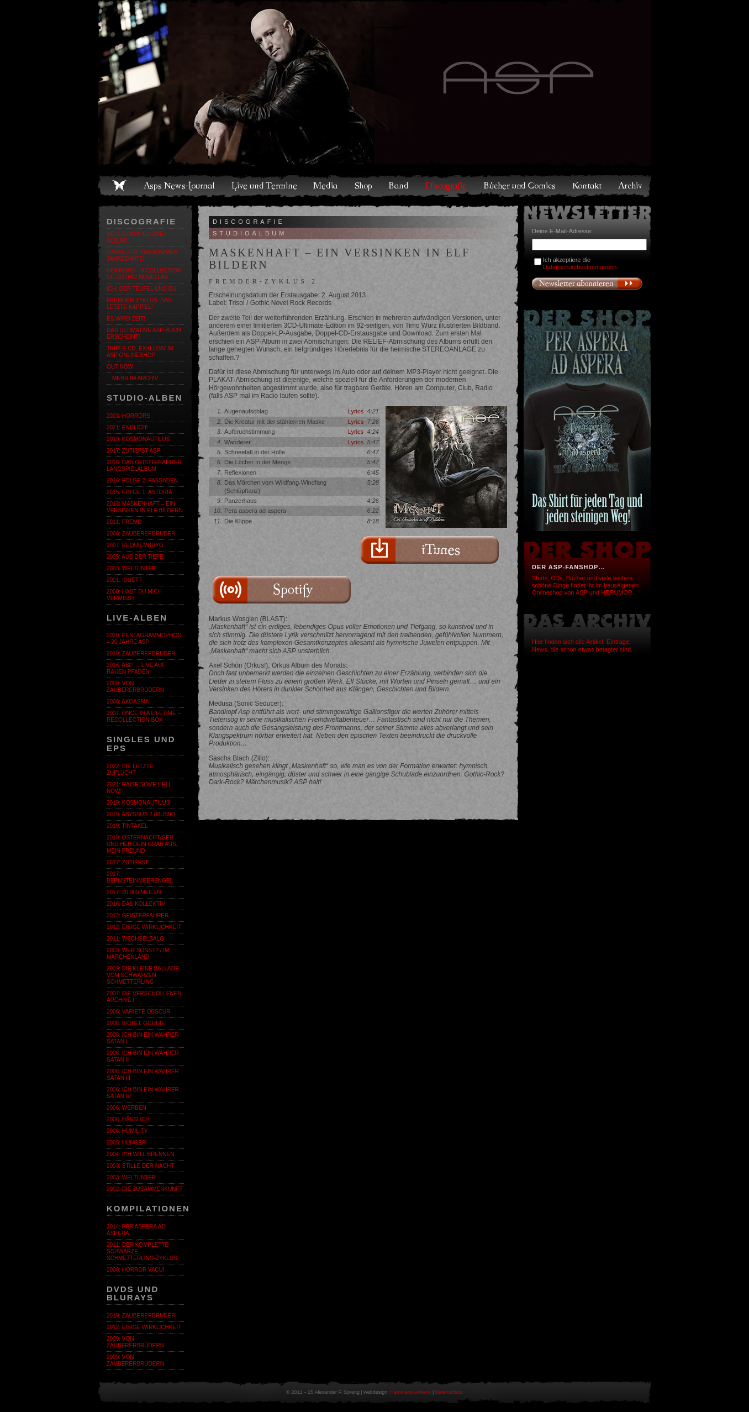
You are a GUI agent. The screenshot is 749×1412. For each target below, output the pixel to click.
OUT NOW (120, 367)
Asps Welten (374, 83)
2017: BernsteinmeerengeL (140, 877)
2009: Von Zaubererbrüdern (135, 686)
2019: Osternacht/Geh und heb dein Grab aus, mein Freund (142, 844)
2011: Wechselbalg (135, 939)
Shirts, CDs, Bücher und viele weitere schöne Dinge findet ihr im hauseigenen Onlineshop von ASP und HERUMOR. (585, 585)
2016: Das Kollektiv (136, 904)
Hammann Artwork (410, 1392)
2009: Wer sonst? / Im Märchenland (138, 953)
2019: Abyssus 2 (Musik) (141, 814)
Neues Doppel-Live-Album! (136, 237)
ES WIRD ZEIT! (126, 319)
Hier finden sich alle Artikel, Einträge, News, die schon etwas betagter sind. (582, 645)
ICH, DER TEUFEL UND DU (141, 289)
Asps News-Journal (180, 186)
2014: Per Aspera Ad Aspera (136, 1230)
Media (326, 186)
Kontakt (587, 186)
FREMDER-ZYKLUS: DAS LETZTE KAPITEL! (139, 303)
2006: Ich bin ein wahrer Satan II (143, 1056)
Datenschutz (449, 1392)
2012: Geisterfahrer (137, 915)
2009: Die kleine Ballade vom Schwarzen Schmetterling (143, 975)
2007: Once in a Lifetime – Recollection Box (144, 716)
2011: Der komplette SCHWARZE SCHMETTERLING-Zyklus (142, 1251)
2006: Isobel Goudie (136, 1023)
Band (399, 186)
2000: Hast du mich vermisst (134, 595)
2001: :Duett (124, 580)
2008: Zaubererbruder (141, 534)
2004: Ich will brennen (140, 1154)
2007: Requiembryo (135, 545)
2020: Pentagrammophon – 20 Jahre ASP (144, 638)
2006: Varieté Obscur (138, 1012)
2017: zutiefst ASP (134, 451)
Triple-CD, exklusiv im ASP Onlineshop (140, 351)
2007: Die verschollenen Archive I (144, 996)
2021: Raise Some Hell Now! (139, 787)
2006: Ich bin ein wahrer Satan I (143, 1038)
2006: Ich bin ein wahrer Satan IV (143, 1092)
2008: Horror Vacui (136, 1270)
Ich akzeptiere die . (580, 263)
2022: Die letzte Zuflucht (130, 769)
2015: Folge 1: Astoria (139, 492)
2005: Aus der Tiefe (135, 557)
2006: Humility (127, 1131)
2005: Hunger (126, 1143)
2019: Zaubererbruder (141, 653)
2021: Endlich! (127, 427)
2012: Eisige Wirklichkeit (144, 927)
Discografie (446, 186)
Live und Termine (264, 186)
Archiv (630, 186)
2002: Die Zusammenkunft (145, 1189)
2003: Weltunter (131, 568)
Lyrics (355, 411)
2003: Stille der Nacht (140, 1166)
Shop (364, 186)
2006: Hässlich (128, 1119)
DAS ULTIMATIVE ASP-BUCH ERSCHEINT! (144, 333)
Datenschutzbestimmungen (579, 267)
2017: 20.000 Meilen (134, 892)
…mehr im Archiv (132, 378)
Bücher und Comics (520, 186)
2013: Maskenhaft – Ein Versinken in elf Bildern (145, 507)
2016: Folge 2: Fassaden (142, 480)
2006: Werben (126, 1108)
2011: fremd (124, 522)
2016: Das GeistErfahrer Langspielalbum (144, 465)
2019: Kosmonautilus (138, 439)
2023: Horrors (128, 416)
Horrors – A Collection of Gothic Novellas (144, 273)
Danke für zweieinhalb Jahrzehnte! (142, 255)
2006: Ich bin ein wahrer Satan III (143, 1074)
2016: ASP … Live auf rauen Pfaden (136, 668)
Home (119, 186)
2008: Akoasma (128, 702)
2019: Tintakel (127, 826)
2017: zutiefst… (130, 862)
